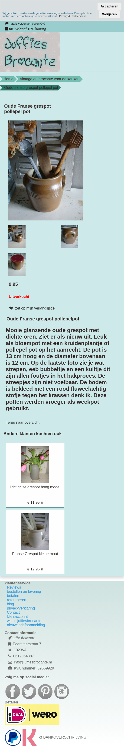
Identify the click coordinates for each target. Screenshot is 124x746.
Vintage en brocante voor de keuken (49, 79)
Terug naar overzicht (22, 422)
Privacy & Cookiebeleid (72, 16)
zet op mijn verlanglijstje (31, 308)
